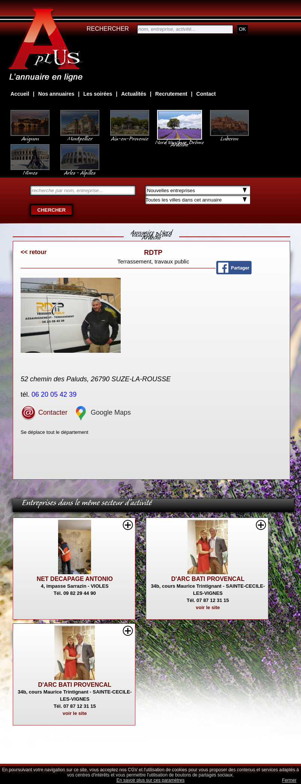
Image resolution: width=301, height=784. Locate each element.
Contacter (44, 412)
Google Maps (102, 412)
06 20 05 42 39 (54, 394)
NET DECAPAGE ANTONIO (75, 579)
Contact (206, 94)
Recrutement (171, 94)
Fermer (289, 780)
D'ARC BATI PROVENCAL (208, 579)
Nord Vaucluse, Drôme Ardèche (179, 139)
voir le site (208, 607)
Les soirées (97, 94)
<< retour (33, 252)
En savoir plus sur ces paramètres (150, 780)
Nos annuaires (56, 94)
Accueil (19, 94)
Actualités (133, 94)
